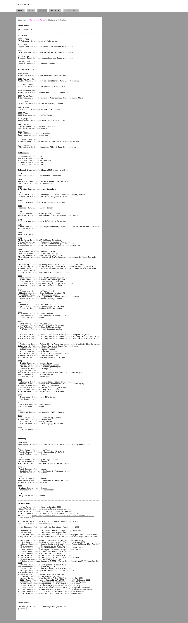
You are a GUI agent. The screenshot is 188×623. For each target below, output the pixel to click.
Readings (64, 20)
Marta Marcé (23, 5)
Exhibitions (71, 10)
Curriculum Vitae (37, 20)
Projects (55, 10)
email (22, 609)
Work (31, 10)
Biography (22, 20)
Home (20, 10)
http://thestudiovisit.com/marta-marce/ (36, 523)
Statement (52, 20)
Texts (42, 10)
